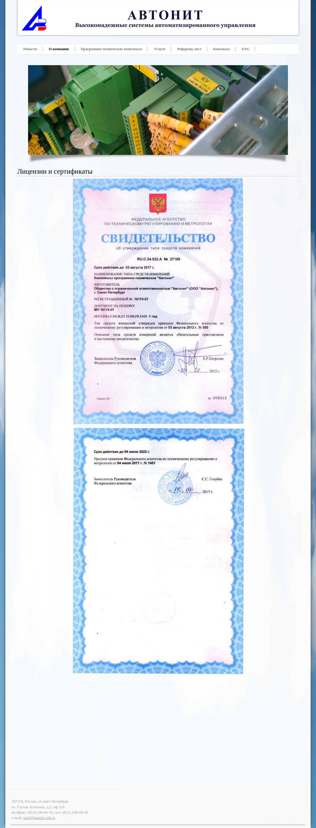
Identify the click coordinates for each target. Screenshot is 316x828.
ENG (245, 49)
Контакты (221, 49)
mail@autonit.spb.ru (39, 817)
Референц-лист (189, 49)
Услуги (159, 49)
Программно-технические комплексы (111, 49)
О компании (59, 49)
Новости (30, 49)
